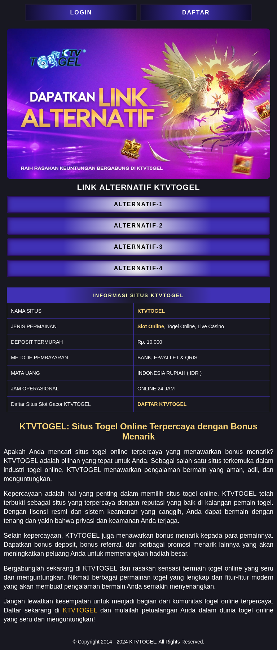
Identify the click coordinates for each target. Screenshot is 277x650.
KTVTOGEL (151, 311)
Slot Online (150, 326)
